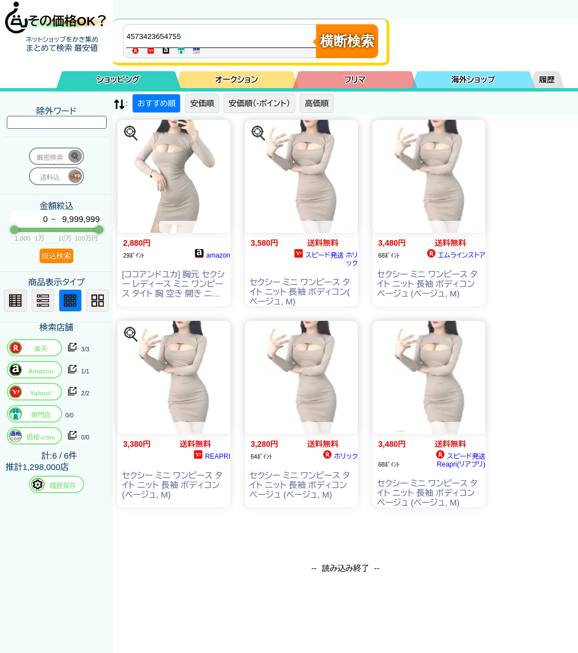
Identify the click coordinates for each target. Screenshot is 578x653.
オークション (236, 79)
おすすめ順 (156, 103)
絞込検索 (56, 255)
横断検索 (347, 41)
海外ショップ (473, 79)
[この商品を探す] (131, 133)
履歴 (547, 79)
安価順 (202, 103)
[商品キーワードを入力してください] (222, 36)
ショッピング (118, 79)
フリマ (355, 79)
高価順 (317, 103)
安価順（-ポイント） (259, 103)
